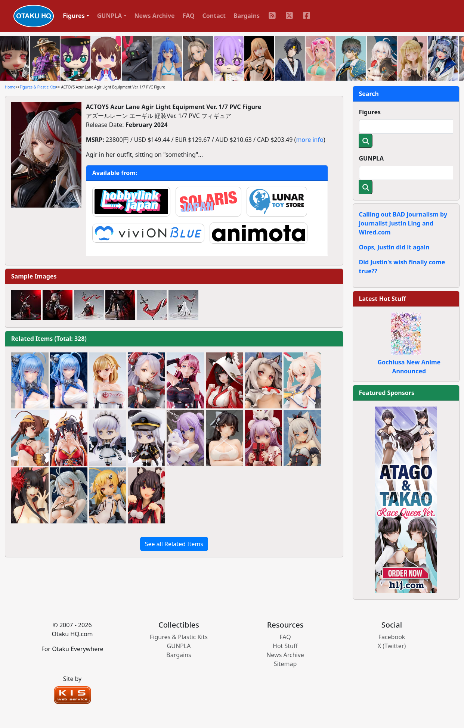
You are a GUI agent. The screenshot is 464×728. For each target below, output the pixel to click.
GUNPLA (371, 158)
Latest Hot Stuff (382, 299)
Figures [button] (74, 16)
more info (309, 140)
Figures (370, 112)
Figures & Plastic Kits (38, 87)
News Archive (154, 16)
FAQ (189, 16)
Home (10, 87)
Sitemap (285, 664)
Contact (214, 16)
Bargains (246, 16)
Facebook (391, 637)
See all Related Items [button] (174, 544)
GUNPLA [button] (109, 16)
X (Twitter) (392, 646)
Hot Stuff (285, 646)
